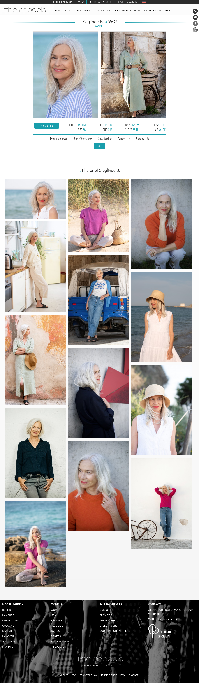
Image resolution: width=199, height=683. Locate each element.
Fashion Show (60, 641)
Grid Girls (106, 610)
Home (58, 10)
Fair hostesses (122, 10)
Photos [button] (99, 146)
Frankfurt (9, 646)
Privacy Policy (88, 675)
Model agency (85, 10)
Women (55, 610)
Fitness (56, 636)
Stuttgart (9, 641)
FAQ (122, 675)
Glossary (134, 675)
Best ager (57, 620)
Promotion (107, 615)
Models (69, 10)
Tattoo (55, 631)
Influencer (58, 646)
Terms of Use (109, 675)
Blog (137, 10)
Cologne (8, 625)
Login (168, 10)
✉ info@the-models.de (126, 2)
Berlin (6, 610)
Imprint (63, 675)
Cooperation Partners (115, 631)
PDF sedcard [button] (47, 125)
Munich (7, 631)
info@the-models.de (167, 619)
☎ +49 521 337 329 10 (100, 2)
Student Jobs (108, 625)
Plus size (57, 625)
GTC (73, 675)
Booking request (62, 2)
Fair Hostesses (111, 604)
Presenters (103, 10)
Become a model (152, 10)
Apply (81, 2)
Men (53, 615)
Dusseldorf (10, 620)
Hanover (8, 636)
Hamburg (8, 615)
